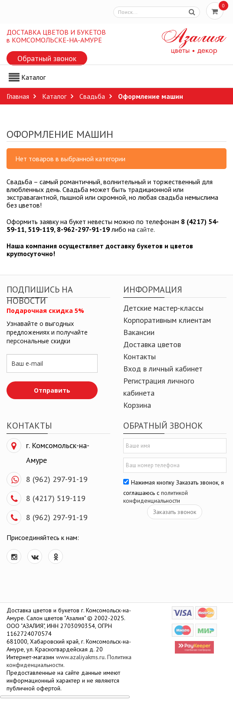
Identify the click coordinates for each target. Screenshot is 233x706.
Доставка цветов (152, 344)
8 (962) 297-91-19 (57, 479)
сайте (145, 229)
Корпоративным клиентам (167, 320)
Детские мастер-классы (163, 308)
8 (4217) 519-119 (55, 498)
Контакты (139, 356)
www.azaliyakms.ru (80, 657)
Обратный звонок (46, 58)
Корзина (137, 405)
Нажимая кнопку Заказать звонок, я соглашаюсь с (173, 491)
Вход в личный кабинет (163, 369)
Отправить (52, 390)
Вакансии (138, 332)
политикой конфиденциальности (155, 496)
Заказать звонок (174, 512)
